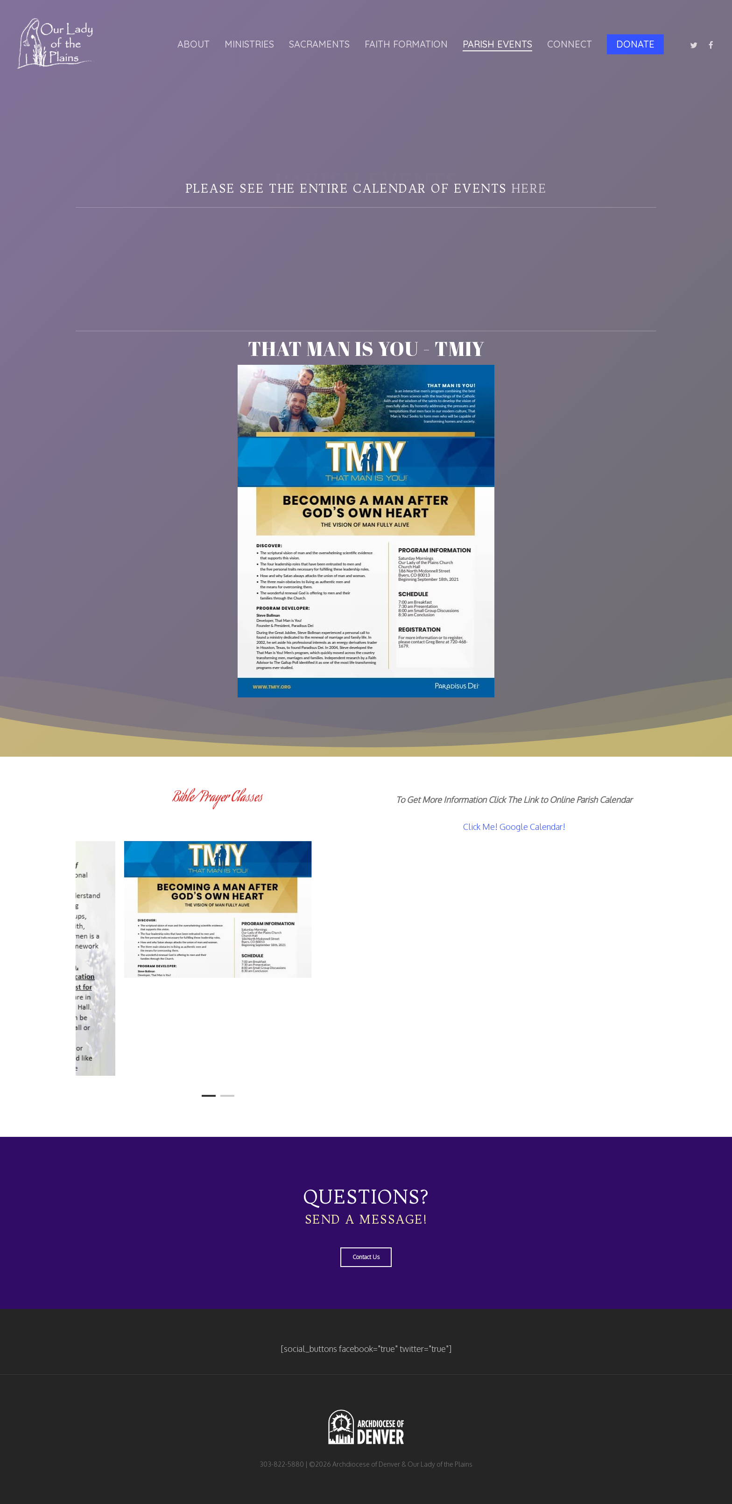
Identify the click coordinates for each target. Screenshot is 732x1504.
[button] (366, 1257)
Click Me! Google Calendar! (514, 827)
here (529, 188)
